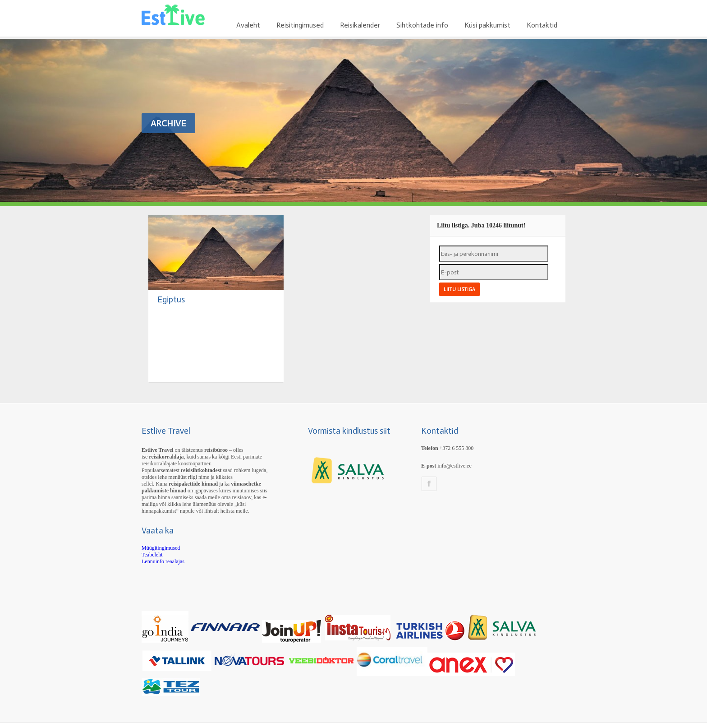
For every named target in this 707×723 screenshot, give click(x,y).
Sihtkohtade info (422, 25)
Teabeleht (152, 555)
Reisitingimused (300, 25)
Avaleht (248, 25)
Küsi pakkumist (487, 25)
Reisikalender (360, 25)
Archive (168, 123)
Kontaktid (542, 25)
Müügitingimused (161, 548)
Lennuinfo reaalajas (163, 561)
